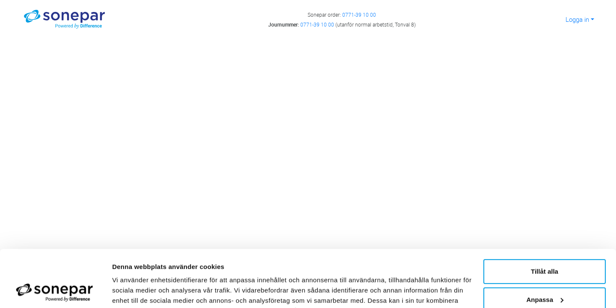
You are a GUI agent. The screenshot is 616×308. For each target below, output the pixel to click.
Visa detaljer (131, 291)
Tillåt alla (544, 218)
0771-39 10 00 (359, 14)
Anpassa (544, 245)
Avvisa (544, 274)
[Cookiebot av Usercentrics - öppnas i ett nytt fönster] (55, 291)
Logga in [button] (577, 19)
